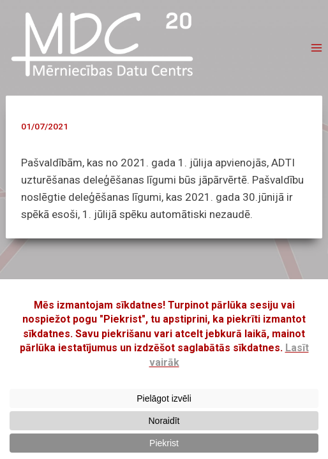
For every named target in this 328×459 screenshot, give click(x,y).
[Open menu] (316, 48)
